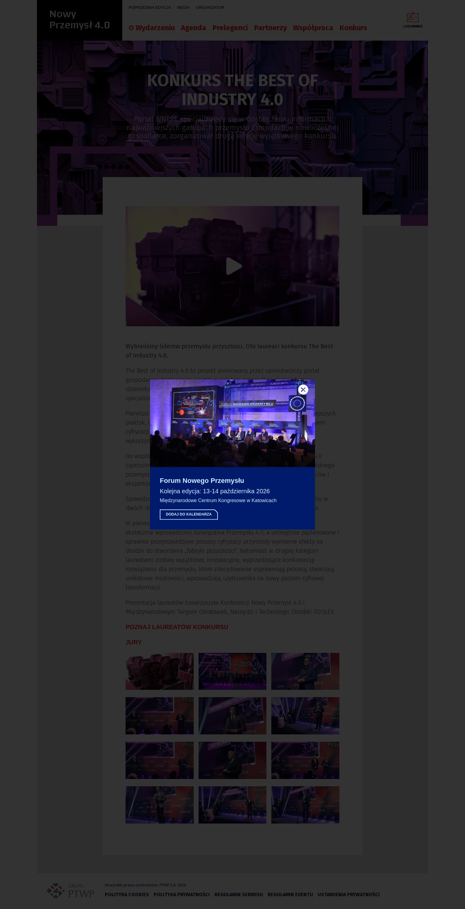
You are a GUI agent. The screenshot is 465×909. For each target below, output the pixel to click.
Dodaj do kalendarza (189, 514)
